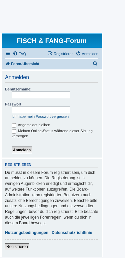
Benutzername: (18, 89)
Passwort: (14, 104)
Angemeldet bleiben (31, 125)
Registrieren (17, 246)
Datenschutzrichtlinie (72, 232)
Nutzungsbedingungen (26, 232)
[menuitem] (19, 54)
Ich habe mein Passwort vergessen (40, 116)
